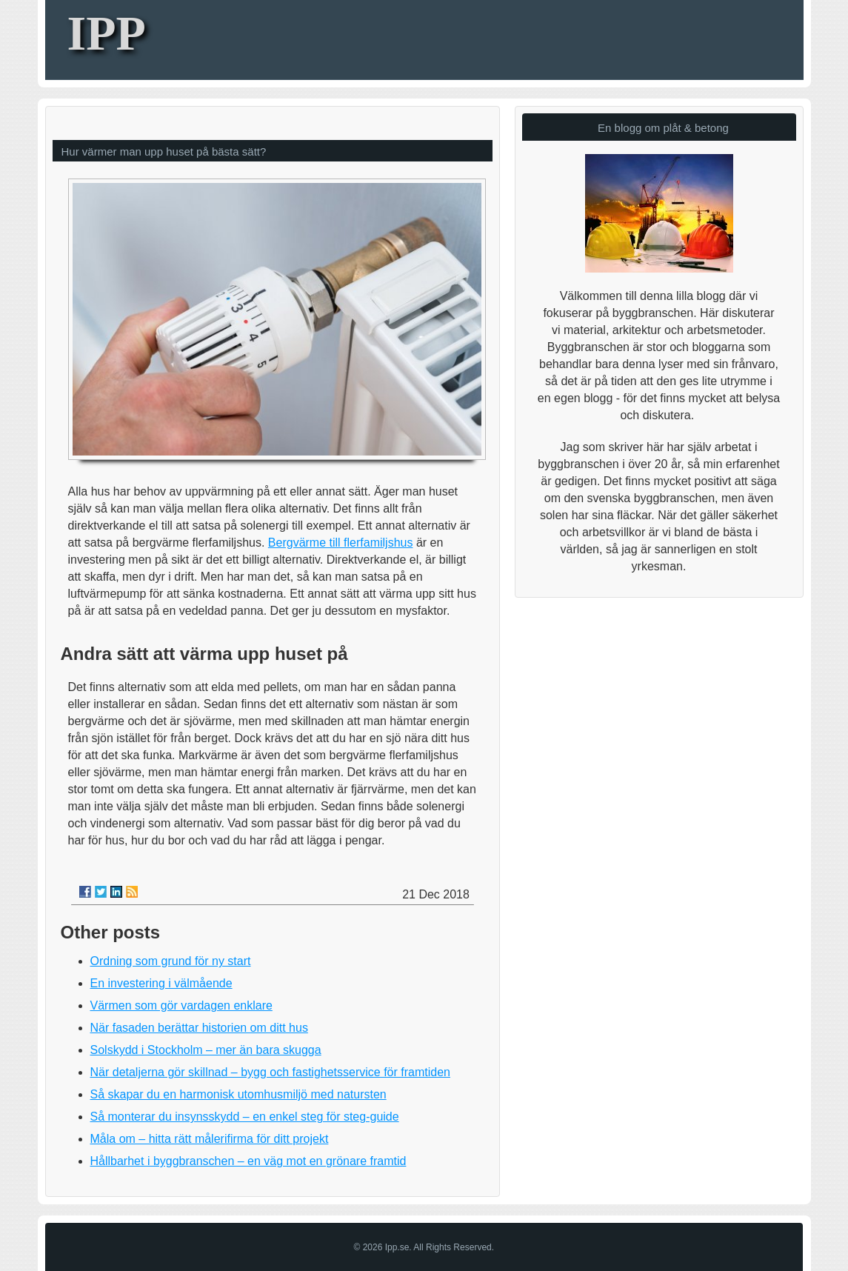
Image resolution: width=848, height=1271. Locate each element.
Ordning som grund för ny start (170, 961)
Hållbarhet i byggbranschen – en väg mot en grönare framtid (248, 1161)
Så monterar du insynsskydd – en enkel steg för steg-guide (244, 1116)
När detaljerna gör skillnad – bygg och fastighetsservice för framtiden (270, 1072)
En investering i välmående (161, 983)
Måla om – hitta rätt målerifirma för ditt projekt (209, 1138)
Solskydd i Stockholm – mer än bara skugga (205, 1050)
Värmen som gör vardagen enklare (181, 1005)
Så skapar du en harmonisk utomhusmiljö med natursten (238, 1094)
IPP (106, 33)
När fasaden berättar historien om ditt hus (199, 1027)
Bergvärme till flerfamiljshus (340, 542)
